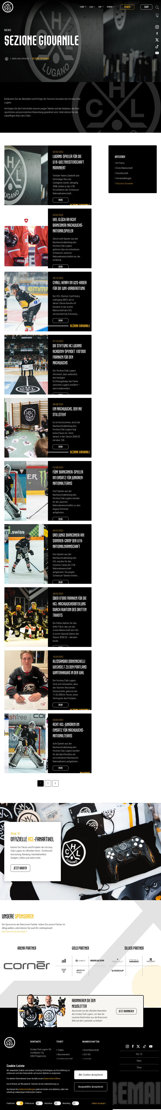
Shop (145, 7)
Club (87, 6)
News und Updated (21, 58)
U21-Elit (86, 1055)
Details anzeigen (99, 1103)
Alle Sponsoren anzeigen (14, 932)
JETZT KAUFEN (25, 868)
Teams (78, 6)
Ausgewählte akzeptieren (90, 1086)
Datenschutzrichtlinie (52, 1078)
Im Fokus (120, 163)
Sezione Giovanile (124, 183)
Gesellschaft (121, 173)
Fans (96, 6)
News (139, 1061)
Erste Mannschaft (124, 168)
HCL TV (139, 1055)
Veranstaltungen (123, 178)
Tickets (123, 7)
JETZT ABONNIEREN (123, 1012)
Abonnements (63, 1055)
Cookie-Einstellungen (27, 1089)
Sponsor (106, 6)
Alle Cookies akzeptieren (91, 1074)
